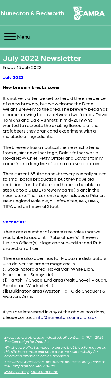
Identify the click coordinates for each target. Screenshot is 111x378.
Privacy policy (16, 371)
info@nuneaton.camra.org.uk (66, 317)
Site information (44, 371)
